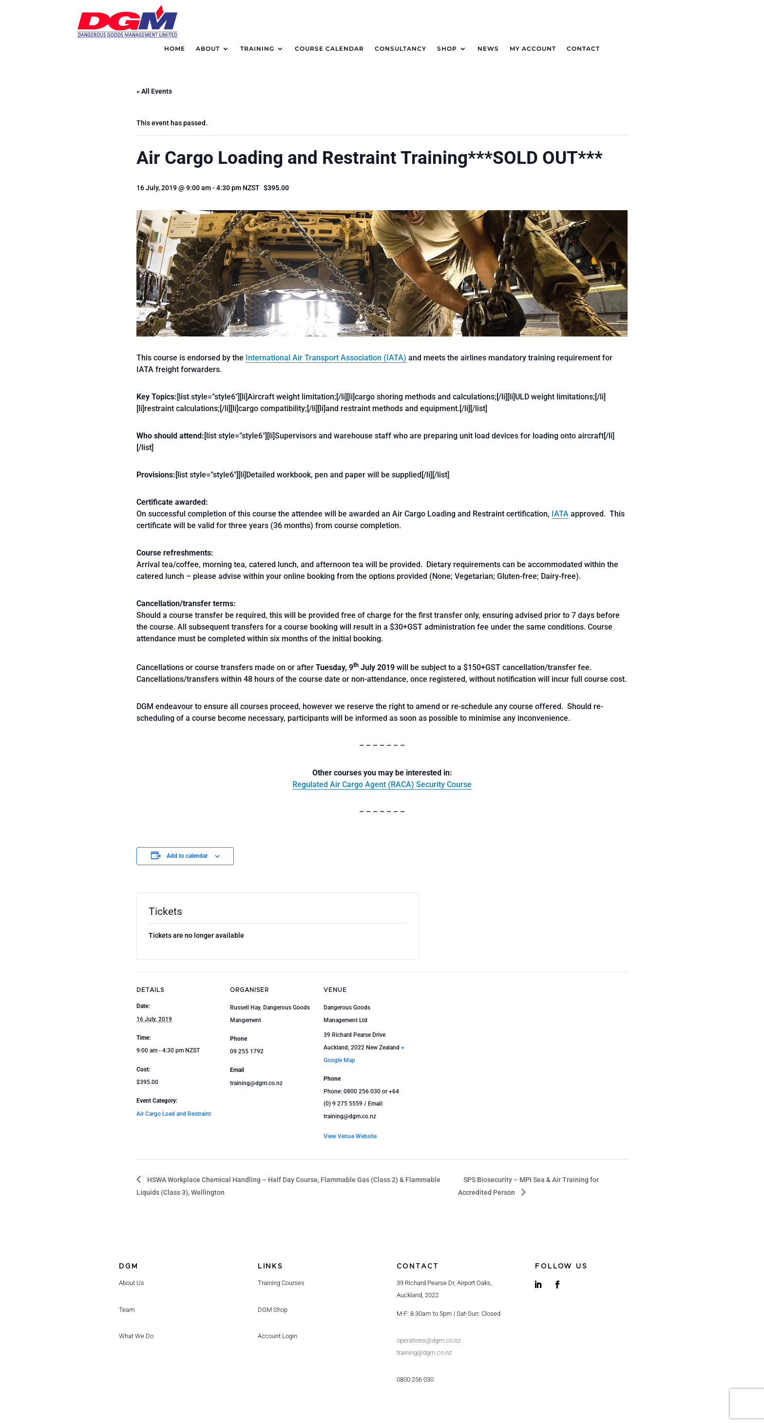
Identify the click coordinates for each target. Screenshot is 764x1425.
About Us (131, 1282)
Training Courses (281, 1282)
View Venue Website (350, 1136)
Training (257, 48)
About (208, 48)
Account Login (277, 1336)
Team (127, 1309)
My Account (533, 48)
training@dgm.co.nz (424, 1352)
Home (174, 48)
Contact (583, 48)
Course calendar (329, 48)
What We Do (136, 1336)
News (488, 48)
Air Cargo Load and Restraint (173, 1113)
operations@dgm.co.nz (428, 1340)
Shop (447, 48)
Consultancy (400, 48)
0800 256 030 (415, 1379)
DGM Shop (272, 1309)
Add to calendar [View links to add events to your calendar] (187, 855)
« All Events (154, 91)
